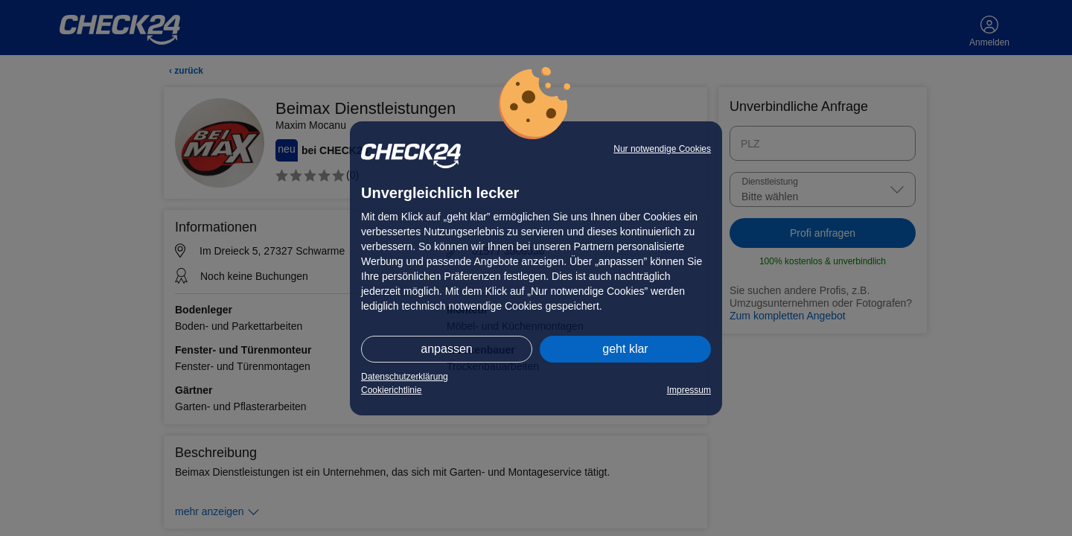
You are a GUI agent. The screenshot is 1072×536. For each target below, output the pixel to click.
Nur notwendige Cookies (662, 149)
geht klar (625, 348)
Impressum (689, 390)
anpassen (446, 348)
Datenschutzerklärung (404, 376)
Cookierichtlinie (391, 390)
